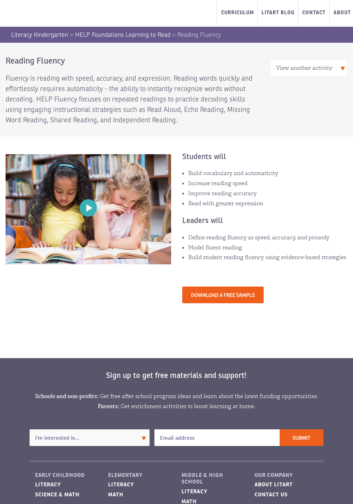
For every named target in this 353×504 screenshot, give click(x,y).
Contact (314, 12)
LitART (40, 13)
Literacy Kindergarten (39, 34)
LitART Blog (278, 12)
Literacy (48, 484)
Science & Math (57, 494)
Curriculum (237, 12)
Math (115, 494)
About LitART (274, 484)
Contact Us (271, 494)
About (342, 12)
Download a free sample (223, 295)
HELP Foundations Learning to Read (122, 34)
